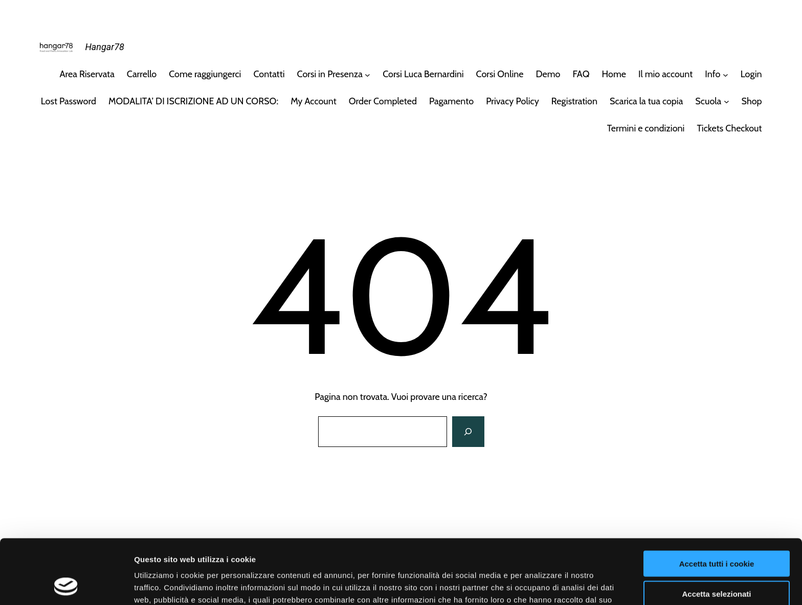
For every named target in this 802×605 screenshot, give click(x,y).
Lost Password (68, 101)
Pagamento (451, 101)
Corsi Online (500, 74)
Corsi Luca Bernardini (423, 74)
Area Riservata (87, 74)
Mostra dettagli (538, 584)
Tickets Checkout (729, 128)
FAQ (580, 74)
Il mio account (665, 74)
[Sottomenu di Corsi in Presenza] (367, 74)
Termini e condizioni (646, 128)
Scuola (708, 101)
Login (751, 74)
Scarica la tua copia (646, 101)
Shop (752, 101)
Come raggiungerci (205, 74)
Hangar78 (104, 46)
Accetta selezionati (716, 533)
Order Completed (383, 101)
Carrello (142, 74)
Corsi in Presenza (330, 74)
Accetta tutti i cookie (716, 503)
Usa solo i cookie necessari (716, 562)
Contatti (268, 74)
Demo (548, 74)
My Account (314, 101)
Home (614, 74)
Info (712, 74)
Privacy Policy (512, 101)
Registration (574, 101)
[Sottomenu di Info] (725, 74)
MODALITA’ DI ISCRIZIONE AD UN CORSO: (193, 101)
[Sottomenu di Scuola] (726, 101)
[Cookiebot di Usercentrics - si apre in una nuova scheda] (66, 585)
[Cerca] (468, 431)
